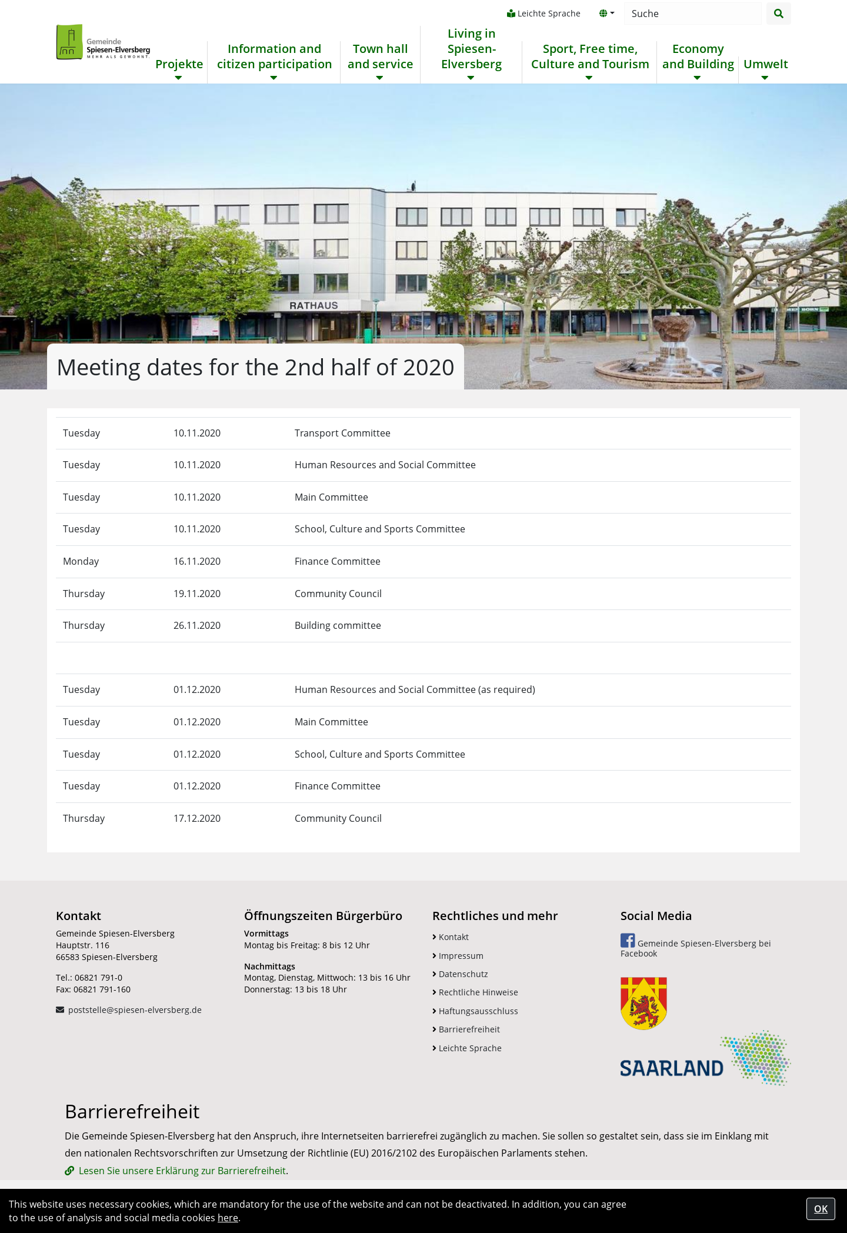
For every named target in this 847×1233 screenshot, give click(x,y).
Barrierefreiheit (466, 1029)
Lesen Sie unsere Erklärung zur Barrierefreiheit (182, 1170)
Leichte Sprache (544, 13)
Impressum (457, 955)
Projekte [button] (179, 64)
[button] (607, 13)
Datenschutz (460, 973)
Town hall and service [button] (381, 56)
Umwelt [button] (765, 64)
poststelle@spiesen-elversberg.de (135, 1009)
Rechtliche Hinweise (475, 992)
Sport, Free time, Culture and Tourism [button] (590, 56)
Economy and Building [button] (698, 56)
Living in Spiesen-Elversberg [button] (471, 49)
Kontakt (450, 936)
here (228, 1217)
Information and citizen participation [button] (274, 56)
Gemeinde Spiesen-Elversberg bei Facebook (696, 945)
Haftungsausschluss (475, 1011)
